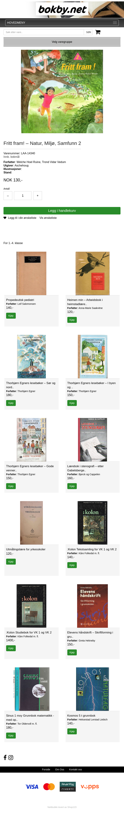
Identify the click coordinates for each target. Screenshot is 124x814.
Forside (46, 769)
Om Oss (59, 769)
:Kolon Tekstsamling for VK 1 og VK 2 (92, 549)
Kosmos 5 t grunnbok (81, 715)
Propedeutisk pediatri (20, 300)
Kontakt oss (75, 769)
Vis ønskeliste (48, 217)
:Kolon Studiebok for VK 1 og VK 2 (29, 632)
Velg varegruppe (62, 41)
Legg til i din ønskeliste (19, 217)
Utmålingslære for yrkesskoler (25, 549)
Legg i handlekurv (62, 211)
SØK (88, 32)
